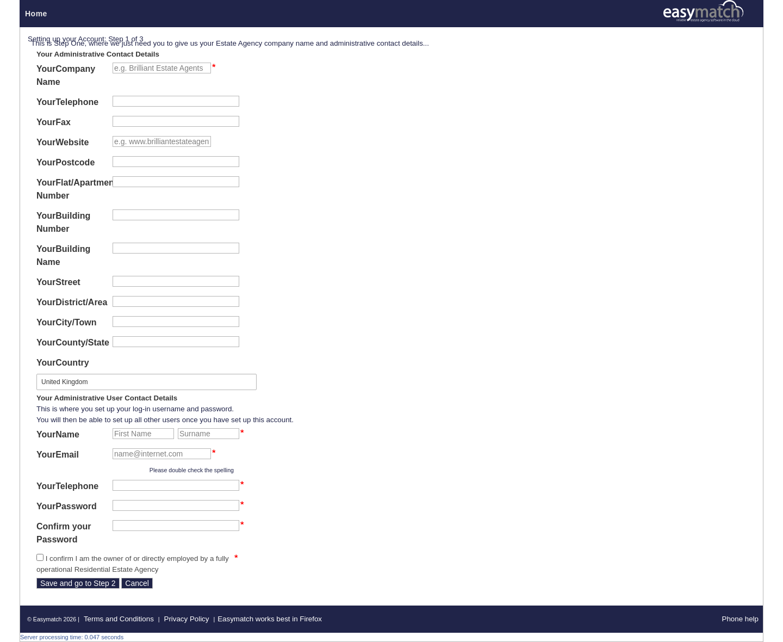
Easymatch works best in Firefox (269, 619)
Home (36, 13)
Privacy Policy (186, 619)
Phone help (740, 619)
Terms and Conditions (119, 619)
